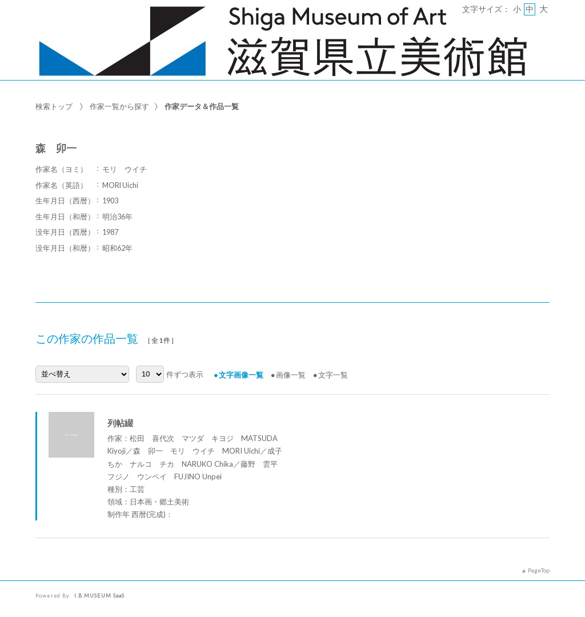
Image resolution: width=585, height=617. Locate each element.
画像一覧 (291, 374)
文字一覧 (333, 374)
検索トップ (54, 106)
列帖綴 (120, 423)
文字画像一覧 (241, 374)
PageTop (539, 570)
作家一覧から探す (119, 106)
